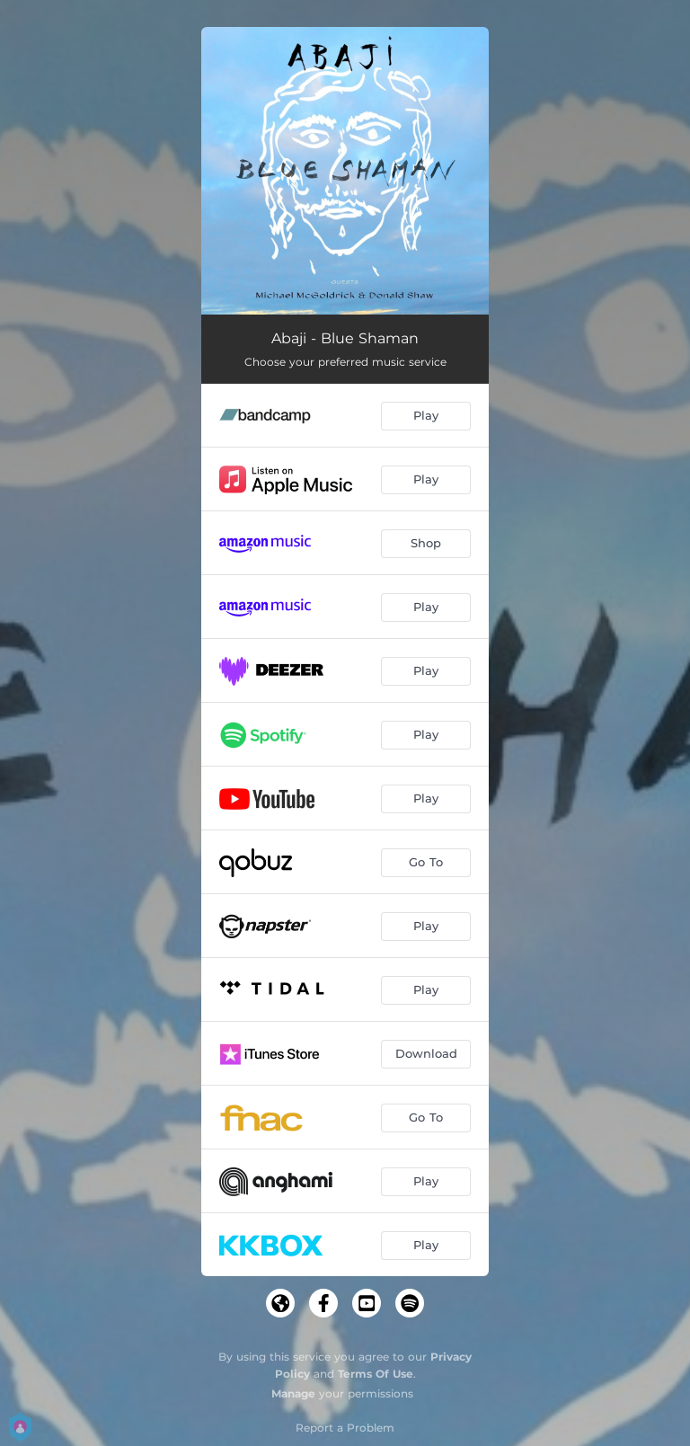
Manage (293, 1393)
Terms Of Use (375, 1373)
